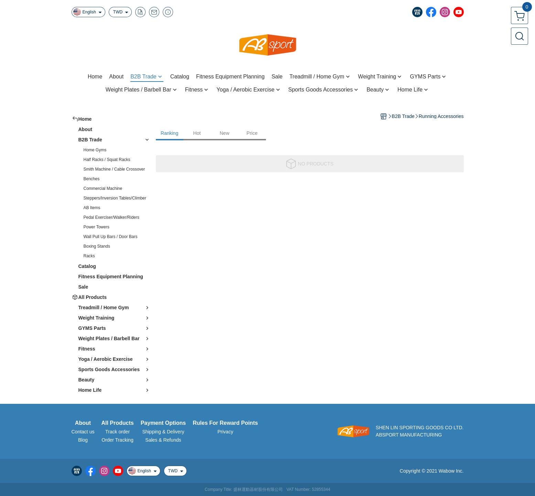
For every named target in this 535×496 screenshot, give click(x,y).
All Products (117, 423)
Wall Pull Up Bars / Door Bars (111, 236)
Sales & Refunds (163, 440)
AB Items (92, 207)
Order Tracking (117, 440)
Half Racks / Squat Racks (107, 159)
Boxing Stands (97, 246)
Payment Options (163, 423)
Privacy (225, 431)
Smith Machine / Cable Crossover (114, 169)
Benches (92, 178)
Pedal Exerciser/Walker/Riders (111, 217)
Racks (89, 256)
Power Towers (96, 227)
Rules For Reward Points (225, 423)
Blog (83, 440)
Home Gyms (95, 150)
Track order (117, 431)
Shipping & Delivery (163, 431)
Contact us (83, 431)
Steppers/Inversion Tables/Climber (115, 198)
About (83, 423)
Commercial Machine (103, 188)
